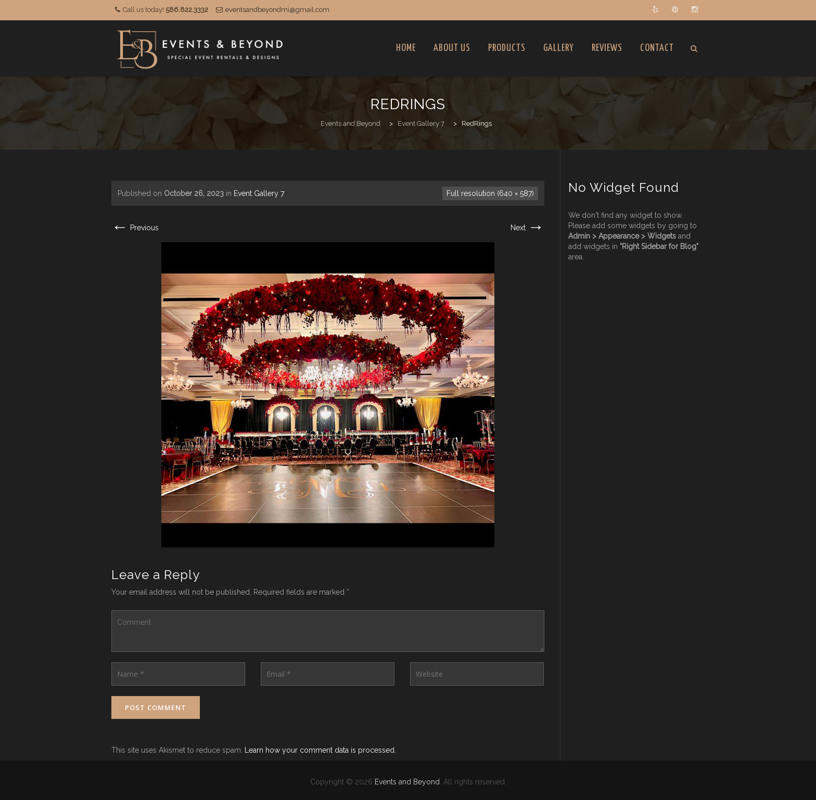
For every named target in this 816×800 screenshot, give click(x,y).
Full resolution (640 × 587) (490, 193)
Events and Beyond (407, 782)
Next (527, 228)
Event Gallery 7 (259, 193)
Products (507, 48)
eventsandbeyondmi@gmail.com (277, 10)
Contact (657, 48)
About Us (452, 48)
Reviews (607, 48)
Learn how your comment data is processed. (320, 750)
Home (406, 48)
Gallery (558, 48)
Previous (135, 228)
